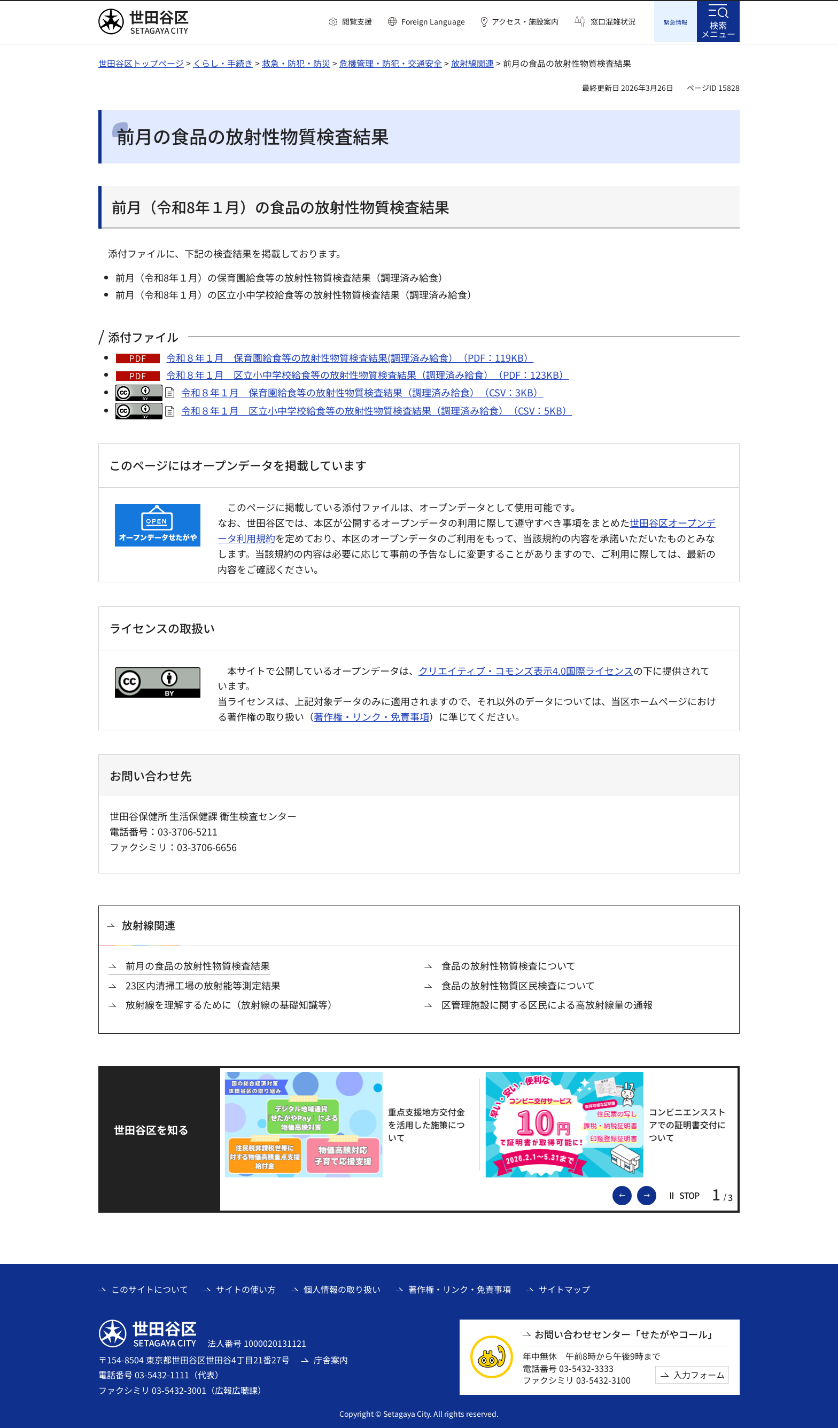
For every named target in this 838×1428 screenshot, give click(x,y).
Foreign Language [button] (433, 21)
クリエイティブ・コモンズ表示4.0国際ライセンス (525, 669)
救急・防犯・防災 (296, 61)
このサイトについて (149, 1287)
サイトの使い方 (246, 1287)
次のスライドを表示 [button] (655, 1193)
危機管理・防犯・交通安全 (390, 61)
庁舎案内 (331, 1358)
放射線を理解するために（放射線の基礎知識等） (231, 1003)
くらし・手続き (223, 61)
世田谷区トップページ (141, 61)
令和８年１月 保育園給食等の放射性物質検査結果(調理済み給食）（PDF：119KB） (349, 356)
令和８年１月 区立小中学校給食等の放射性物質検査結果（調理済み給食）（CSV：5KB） (376, 409)
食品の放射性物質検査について (508, 964)
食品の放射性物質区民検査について (518, 983)
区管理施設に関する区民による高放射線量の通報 (547, 1003)
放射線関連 (472, 61)
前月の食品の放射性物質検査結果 (198, 964)
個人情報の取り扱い (342, 1287)
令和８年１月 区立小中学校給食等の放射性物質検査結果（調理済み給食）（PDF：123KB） (367, 373)
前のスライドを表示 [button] (631, 1193)
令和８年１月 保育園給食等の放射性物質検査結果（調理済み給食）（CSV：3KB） (362, 390)
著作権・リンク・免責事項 (371, 715)
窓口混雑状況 (613, 22)
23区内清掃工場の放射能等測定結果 (203, 983)
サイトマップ (564, 1287)
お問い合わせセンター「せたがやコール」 (625, 1332)
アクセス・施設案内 (525, 22)
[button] (350, 22)
